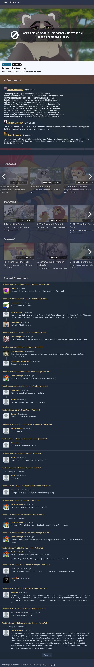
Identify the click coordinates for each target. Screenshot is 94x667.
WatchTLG (12, 2)
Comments (13, 80)
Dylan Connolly (14, 135)
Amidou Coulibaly (15, 123)
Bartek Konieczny (15, 90)
